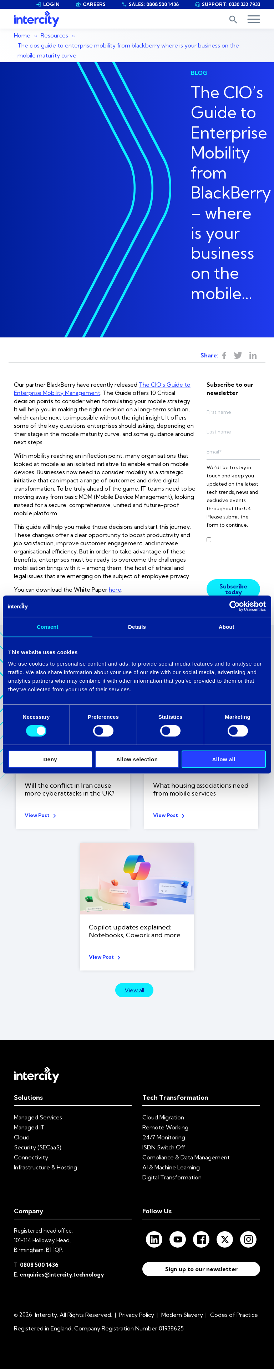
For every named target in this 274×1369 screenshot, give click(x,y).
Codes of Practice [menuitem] (234, 1314)
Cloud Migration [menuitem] (163, 1117)
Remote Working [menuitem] (165, 1127)
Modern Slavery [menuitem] (182, 1314)
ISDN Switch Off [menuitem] (163, 1147)
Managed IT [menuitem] (29, 1127)
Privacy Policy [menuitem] (136, 1314)
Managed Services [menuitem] (38, 1117)
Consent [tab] (48, 627)
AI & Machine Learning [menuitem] (171, 1167)
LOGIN (48, 4)
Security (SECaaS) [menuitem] (37, 1147)
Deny (50, 759)
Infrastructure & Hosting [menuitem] (45, 1167)
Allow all (223, 759)
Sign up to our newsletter (201, 1270)
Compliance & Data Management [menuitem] (186, 1157)
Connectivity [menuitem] (31, 1157)
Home (22, 35)
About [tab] (226, 627)
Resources (54, 35)
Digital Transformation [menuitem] (172, 1177)
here (115, 589)
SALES (150, 4)
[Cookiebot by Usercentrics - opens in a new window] (234, 606)
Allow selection (137, 759)
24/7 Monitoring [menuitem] (163, 1137)
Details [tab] (137, 627)
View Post (37, 815)
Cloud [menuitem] (22, 1137)
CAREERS (91, 4)
